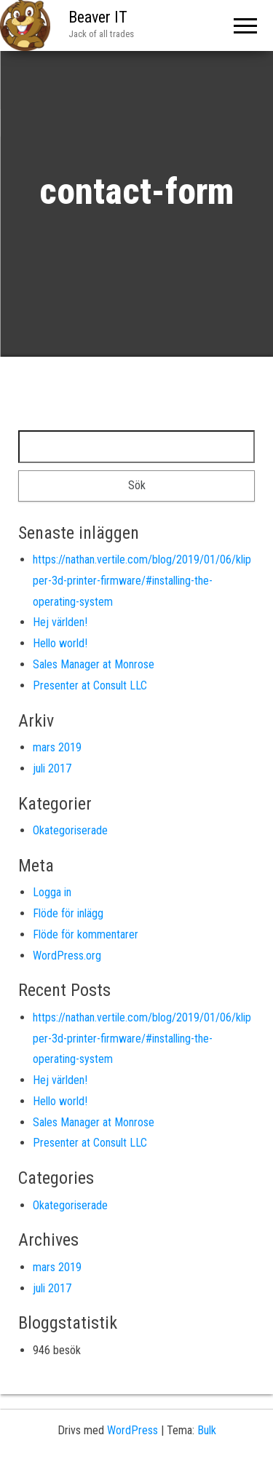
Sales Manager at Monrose (93, 664)
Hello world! (60, 643)
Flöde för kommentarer (85, 934)
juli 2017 (52, 768)
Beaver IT (97, 17)
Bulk (206, 1430)
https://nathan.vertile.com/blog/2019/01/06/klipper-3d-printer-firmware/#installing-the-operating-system (142, 581)
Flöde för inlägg (68, 913)
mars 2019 (57, 747)
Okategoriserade (70, 830)
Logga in (52, 892)
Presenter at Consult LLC (90, 685)
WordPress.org (67, 955)
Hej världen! (60, 622)
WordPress (132, 1430)
